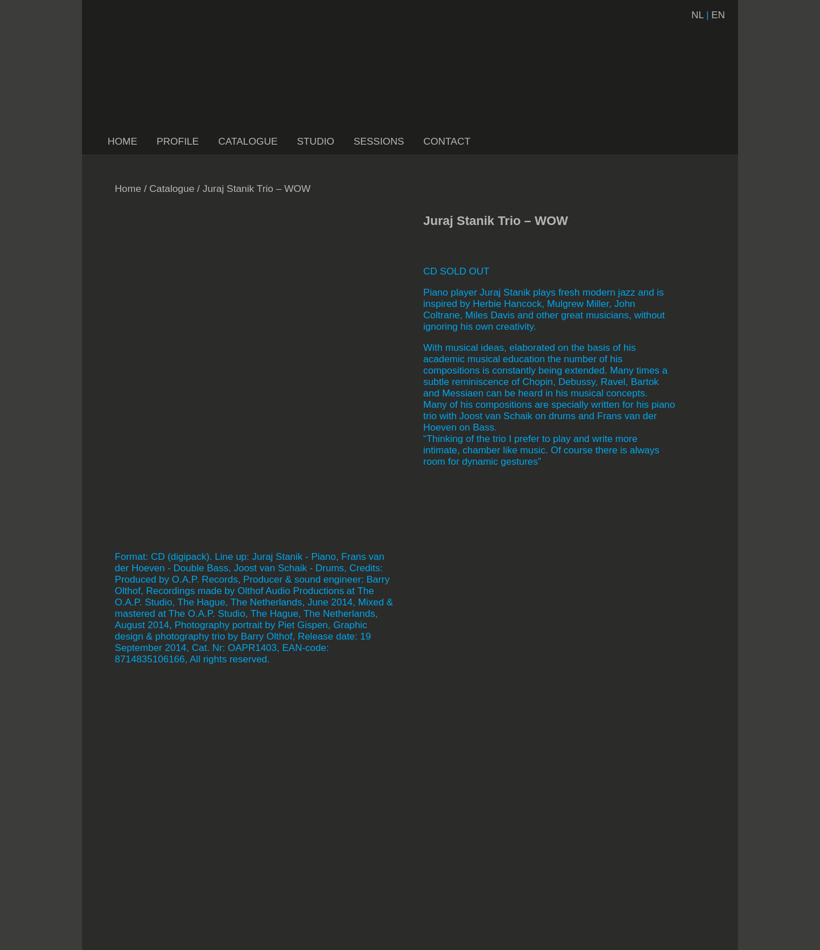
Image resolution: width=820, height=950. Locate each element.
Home (128, 188)
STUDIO (315, 141)
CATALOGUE (247, 141)
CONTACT (447, 141)
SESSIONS (379, 141)
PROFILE (178, 141)
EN (718, 15)
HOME (122, 141)
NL (697, 15)
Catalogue (171, 188)
